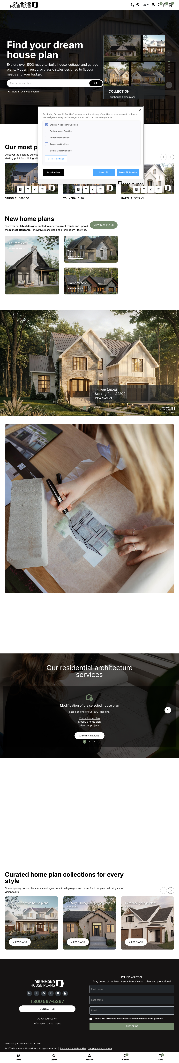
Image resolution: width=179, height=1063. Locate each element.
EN (145, 4)
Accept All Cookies (128, 172)
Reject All (103, 172)
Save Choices (53, 172)
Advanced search (47, 1018)
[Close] (139, 110)
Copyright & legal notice (100, 1048)
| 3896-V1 (17, 198)
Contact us (47, 1008)
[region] (91, 145)
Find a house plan (89, 718)
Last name (97, 999)
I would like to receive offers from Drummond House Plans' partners (128, 1018)
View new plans (104, 225)
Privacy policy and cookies (73, 1048)
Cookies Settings (56, 159)
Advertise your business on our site (22, 1043)
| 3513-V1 (132, 198)
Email (94, 1010)
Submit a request (89, 735)
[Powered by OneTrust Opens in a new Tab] (129, 182)
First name (97, 989)
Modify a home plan (89, 721)
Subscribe (132, 1026)
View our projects (90, 725)
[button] (169, 85)
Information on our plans (47, 1023)
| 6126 (73, 198)
